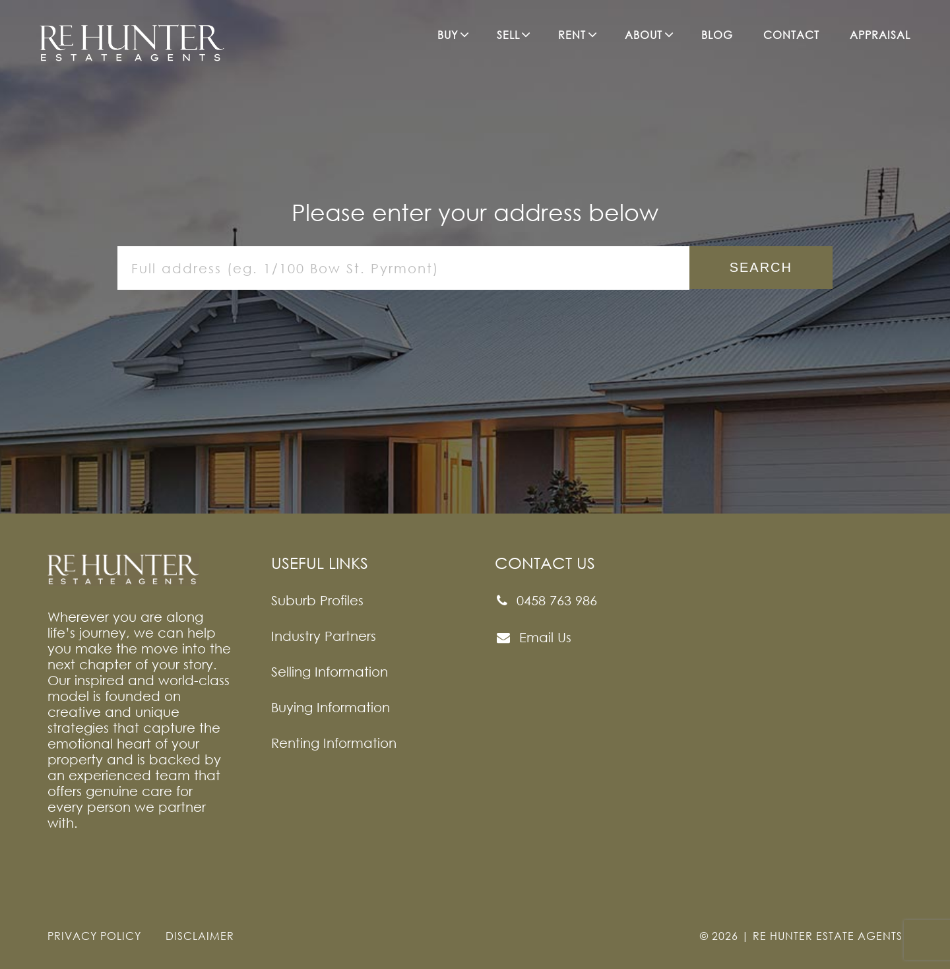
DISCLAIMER (200, 936)
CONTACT (791, 35)
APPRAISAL (880, 35)
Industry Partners (323, 636)
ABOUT (643, 35)
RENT (572, 35)
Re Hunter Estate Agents (827, 936)
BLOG (717, 35)
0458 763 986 (546, 600)
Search (761, 267)
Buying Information (330, 707)
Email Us (533, 637)
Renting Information (333, 743)
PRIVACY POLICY (94, 936)
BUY (447, 35)
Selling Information (329, 671)
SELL (508, 35)
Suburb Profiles (317, 600)
